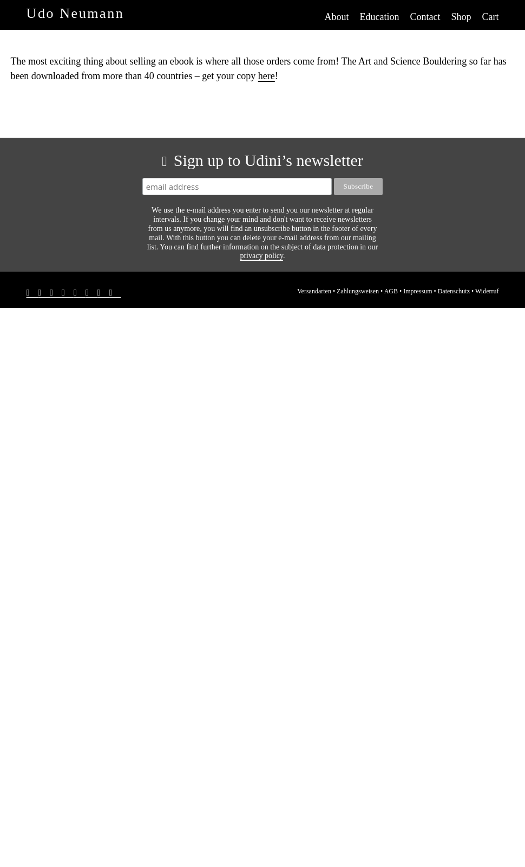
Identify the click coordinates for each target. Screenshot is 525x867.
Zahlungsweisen (358, 291)
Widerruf (487, 291)
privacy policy (261, 256)
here (266, 75)
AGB (391, 291)
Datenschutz (454, 291)
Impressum (417, 291)
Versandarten (314, 291)
